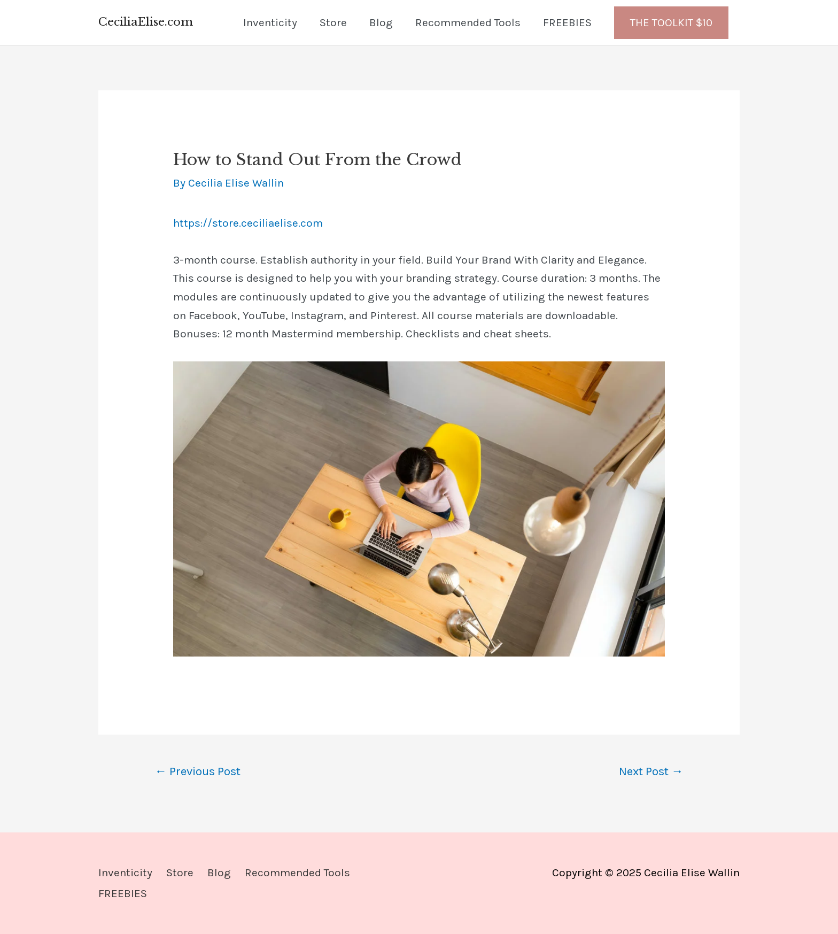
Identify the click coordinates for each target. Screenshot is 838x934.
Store (333, 22)
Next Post (651, 771)
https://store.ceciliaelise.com (248, 223)
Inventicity (270, 22)
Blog (381, 22)
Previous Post (197, 771)
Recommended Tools (468, 22)
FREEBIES (567, 22)
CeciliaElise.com (145, 22)
